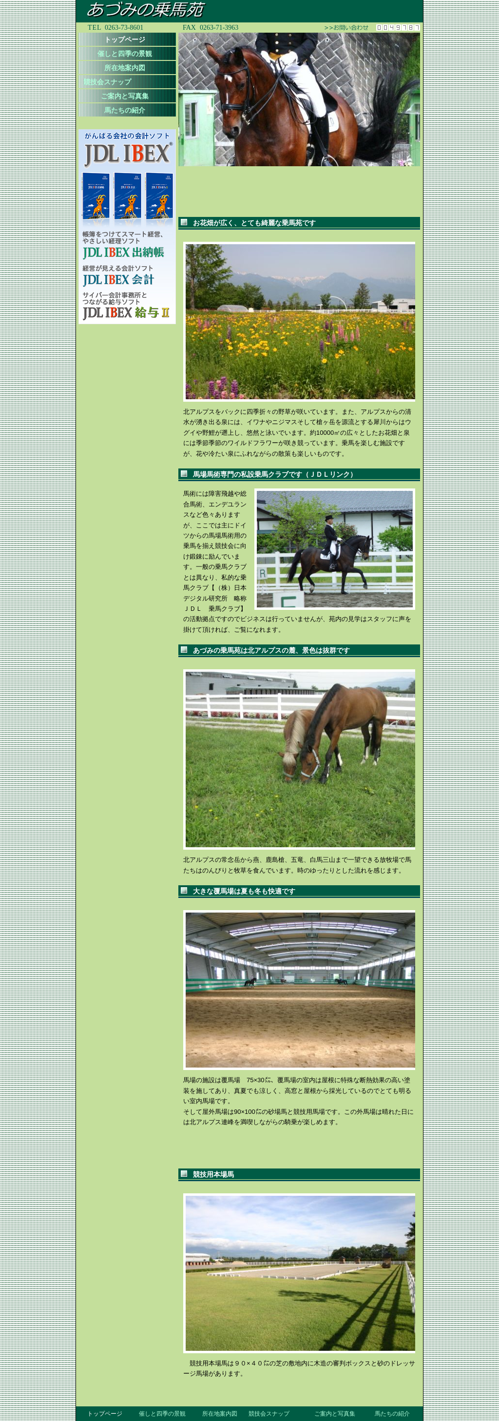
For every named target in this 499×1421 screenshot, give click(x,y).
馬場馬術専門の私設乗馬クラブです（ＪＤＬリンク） (275, 474)
